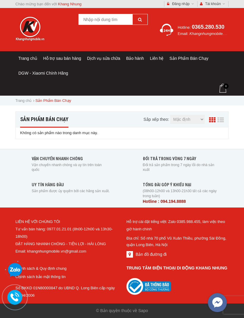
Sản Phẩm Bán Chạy (188, 58)
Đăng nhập (180, 4)
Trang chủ (27, 58)
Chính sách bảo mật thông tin (40, 276)
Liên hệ (156, 58)
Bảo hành (135, 58)
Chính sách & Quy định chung (41, 268)
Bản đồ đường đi (151, 254)
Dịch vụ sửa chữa (103, 58)
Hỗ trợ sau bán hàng (62, 58)
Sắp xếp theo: (156, 119)
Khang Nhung (70, 4)
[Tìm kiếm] (140, 19)
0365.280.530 (208, 27)
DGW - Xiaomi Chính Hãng (43, 73)
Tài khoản (212, 4)
